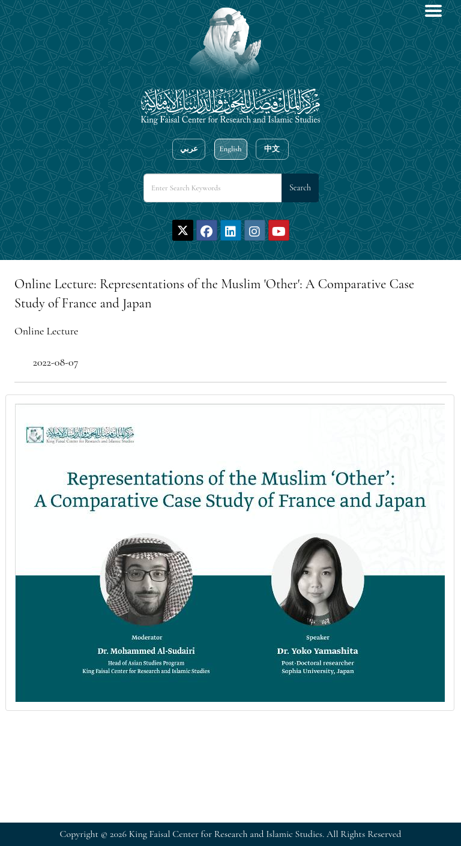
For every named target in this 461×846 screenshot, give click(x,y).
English (230, 149)
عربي (189, 149)
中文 (272, 149)
